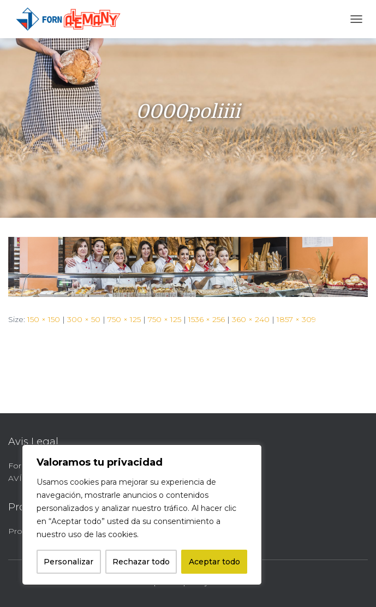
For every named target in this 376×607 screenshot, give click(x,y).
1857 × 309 (296, 319)
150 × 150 (43, 319)
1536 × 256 (206, 319)
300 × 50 (83, 319)
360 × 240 (251, 319)
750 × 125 (124, 319)
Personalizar (68, 562)
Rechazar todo (141, 562)
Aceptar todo (214, 562)
